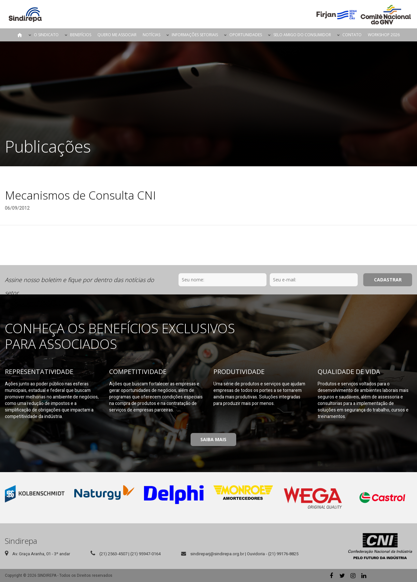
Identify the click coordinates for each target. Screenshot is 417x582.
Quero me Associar (117, 34)
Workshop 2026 (384, 34)
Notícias (151, 34)
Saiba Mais (213, 439)
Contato (352, 34)
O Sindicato (46, 34)
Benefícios (80, 34)
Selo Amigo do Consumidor (302, 34)
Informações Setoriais (195, 34)
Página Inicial (20, 34)
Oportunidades (245, 34)
